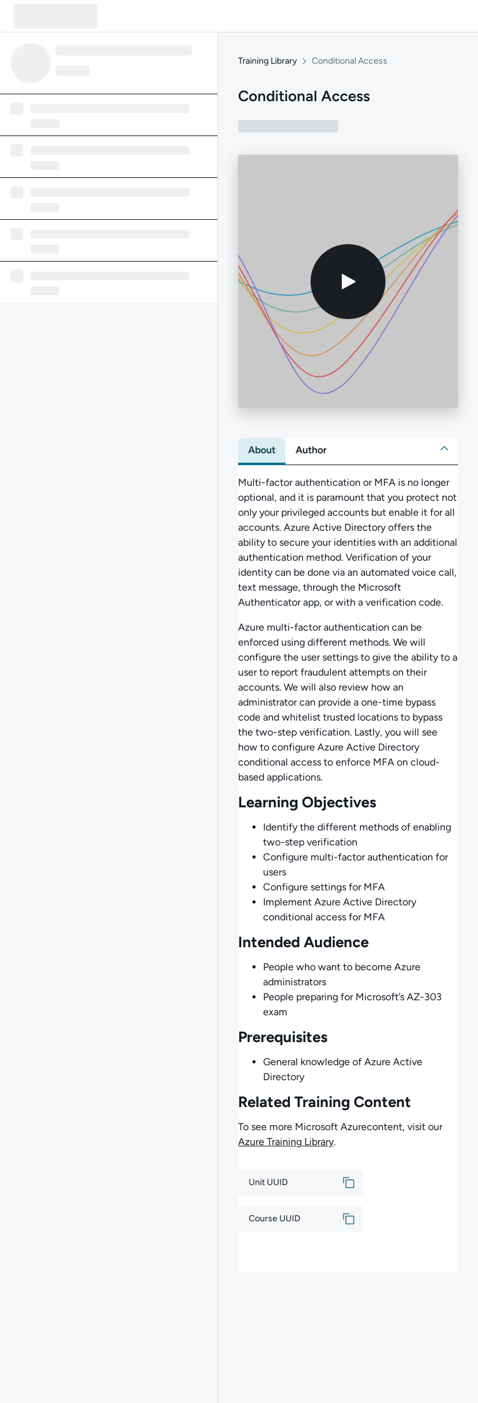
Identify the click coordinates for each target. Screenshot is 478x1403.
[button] (444, 448)
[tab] (262, 450)
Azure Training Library (286, 1142)
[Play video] (348, 281)
